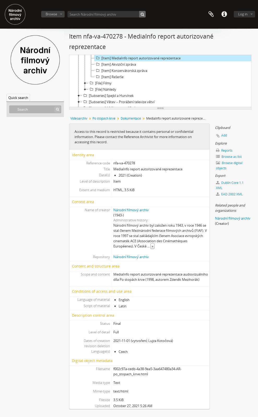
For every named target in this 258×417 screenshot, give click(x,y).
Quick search (18, 97)
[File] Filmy (100, 83)
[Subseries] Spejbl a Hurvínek (108, 95)
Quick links (224, 14)
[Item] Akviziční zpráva (115, 64)
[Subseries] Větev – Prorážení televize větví (118, 102)
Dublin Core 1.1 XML (230, 185)
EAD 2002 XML (229, 194)
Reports (224, 150)
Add (224, 135)
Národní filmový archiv (131, 210)
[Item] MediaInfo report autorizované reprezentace (138, 58)
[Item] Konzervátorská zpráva (121, 70)
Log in (243, 14)
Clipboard (211, 14)
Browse (51, 14)
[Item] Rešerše (109, 77)
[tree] (160, 81)
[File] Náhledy (102, 89)
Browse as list (229, 156)
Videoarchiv (78, 118)
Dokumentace (131, 118)
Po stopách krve (104, 118)
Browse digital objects (229, 165)
